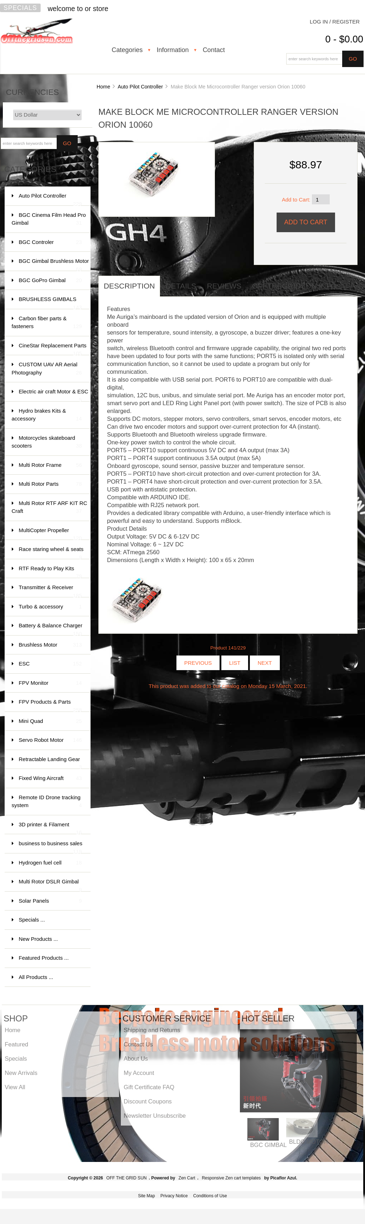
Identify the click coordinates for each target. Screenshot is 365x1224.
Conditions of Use (210, 1195)
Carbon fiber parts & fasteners (47, 323)
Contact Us (138, 1044)
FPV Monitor (50, 683)
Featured (16, 1044)
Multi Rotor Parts (50, 484)
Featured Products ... (44, 958)
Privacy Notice (174, 1195)
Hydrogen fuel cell (50, 863)
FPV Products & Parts (50, 705)
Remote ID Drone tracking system (47, 802)
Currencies (32, 92)
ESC (50, 664)
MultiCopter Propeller (50, 533)
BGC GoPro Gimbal (50, 280)
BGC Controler (50, 242)
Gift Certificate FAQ (149, 1087)
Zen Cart (187, 1177)
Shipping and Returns (152, 1030)
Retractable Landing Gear (50, 762)
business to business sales (50, 846)
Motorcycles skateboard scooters (47, 442)
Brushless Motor (50, 645)
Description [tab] (129, 286)
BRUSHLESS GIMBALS (50, 302)
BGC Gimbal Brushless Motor (54, 264)
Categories (127, 49)
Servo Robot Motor (50, 740)
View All (15, 1087)
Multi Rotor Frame (50, 465)
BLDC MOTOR (308, 1141)
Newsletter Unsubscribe (155, 1115)
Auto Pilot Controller (140, 87)
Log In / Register (335, 22)
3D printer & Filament (50, 828)
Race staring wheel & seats (51, 552)
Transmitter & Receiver (50, 590)
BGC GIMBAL (268, 1145)
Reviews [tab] (224, 286)
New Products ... (38, 939)
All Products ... (36, 977)
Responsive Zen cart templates (231, 1177)
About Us (136, 1058)
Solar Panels (50, 901)
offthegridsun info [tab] (294, 286)
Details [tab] (180, 286)
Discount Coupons (148, 1101)
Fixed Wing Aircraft (50, 778)
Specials (20, 7)
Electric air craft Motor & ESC (53, 395)
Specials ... (32, 920)
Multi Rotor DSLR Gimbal (50, 885)
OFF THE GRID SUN (126, 1177)
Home (103, 87)
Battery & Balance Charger (50, 629)
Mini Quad (50, 721)
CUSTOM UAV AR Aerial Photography (47, 369)
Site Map (146, 1195)
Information (172, 49)
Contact (214, 49)
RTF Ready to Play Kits (50, 571)
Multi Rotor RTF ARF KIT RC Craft (49, 507)
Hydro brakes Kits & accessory (47, 415)
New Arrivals (21, 1073)
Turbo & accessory (50, 607)
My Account (139, 1073)
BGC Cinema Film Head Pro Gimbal (49, 219)
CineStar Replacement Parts (53, 349)
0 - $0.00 (344, 39)
